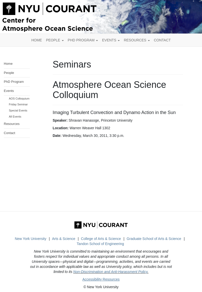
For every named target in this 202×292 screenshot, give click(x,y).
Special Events (18, 110)
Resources (137, 40)
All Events (15, 116)
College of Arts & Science (101, 239)
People (55, 40)
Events (111, 40)
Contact (9, 133)
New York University (30, 239)
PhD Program (83, 40)
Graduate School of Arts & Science (154, 239)
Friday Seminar (18, 104)
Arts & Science (63, 239)
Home (8, 64)
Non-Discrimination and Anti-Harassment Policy (110, 272)
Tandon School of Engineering (100, 244)
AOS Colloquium (19, 98)
